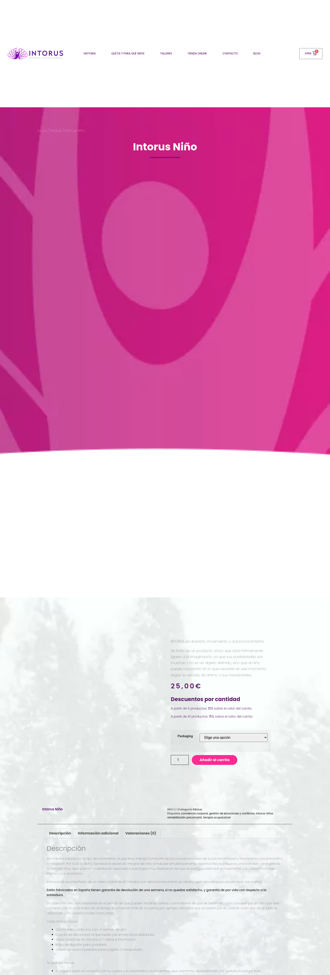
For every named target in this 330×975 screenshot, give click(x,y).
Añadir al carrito (215, 759)
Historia (90, 53)
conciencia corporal (194, 828)
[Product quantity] (180, 760)
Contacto (230, 53)
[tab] (60, 848)
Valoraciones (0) (140, 848)
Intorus (55, 130)
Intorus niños (264, 828)
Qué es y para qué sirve (128, 53)
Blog (257, 53)
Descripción (60, 848)
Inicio (42, 130)
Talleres (166, 53)
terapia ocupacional (216, 832)
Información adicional (98, 848)
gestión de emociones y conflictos (232, 828)
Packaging (185, 736)
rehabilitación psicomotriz (184, 832)
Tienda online (197, 53)
